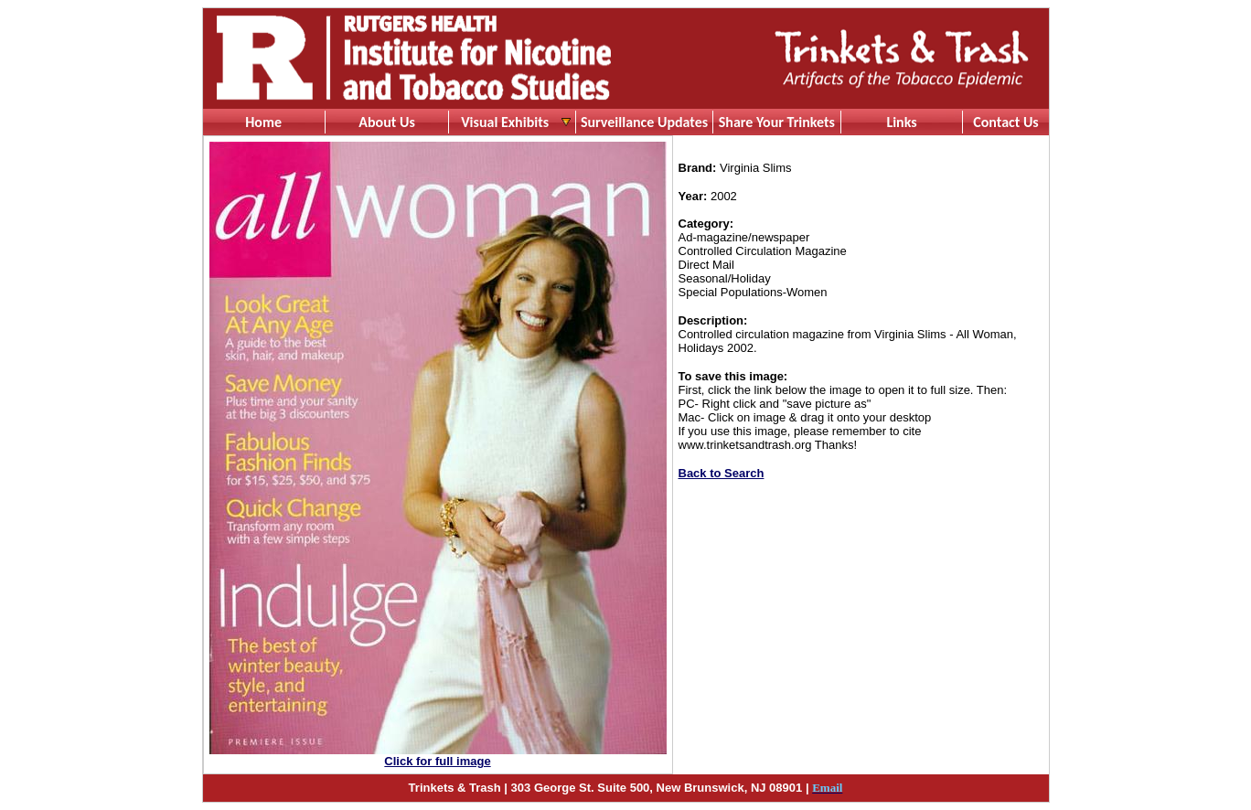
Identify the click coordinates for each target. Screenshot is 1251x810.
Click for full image (437, 761)
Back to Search (721, 473)
